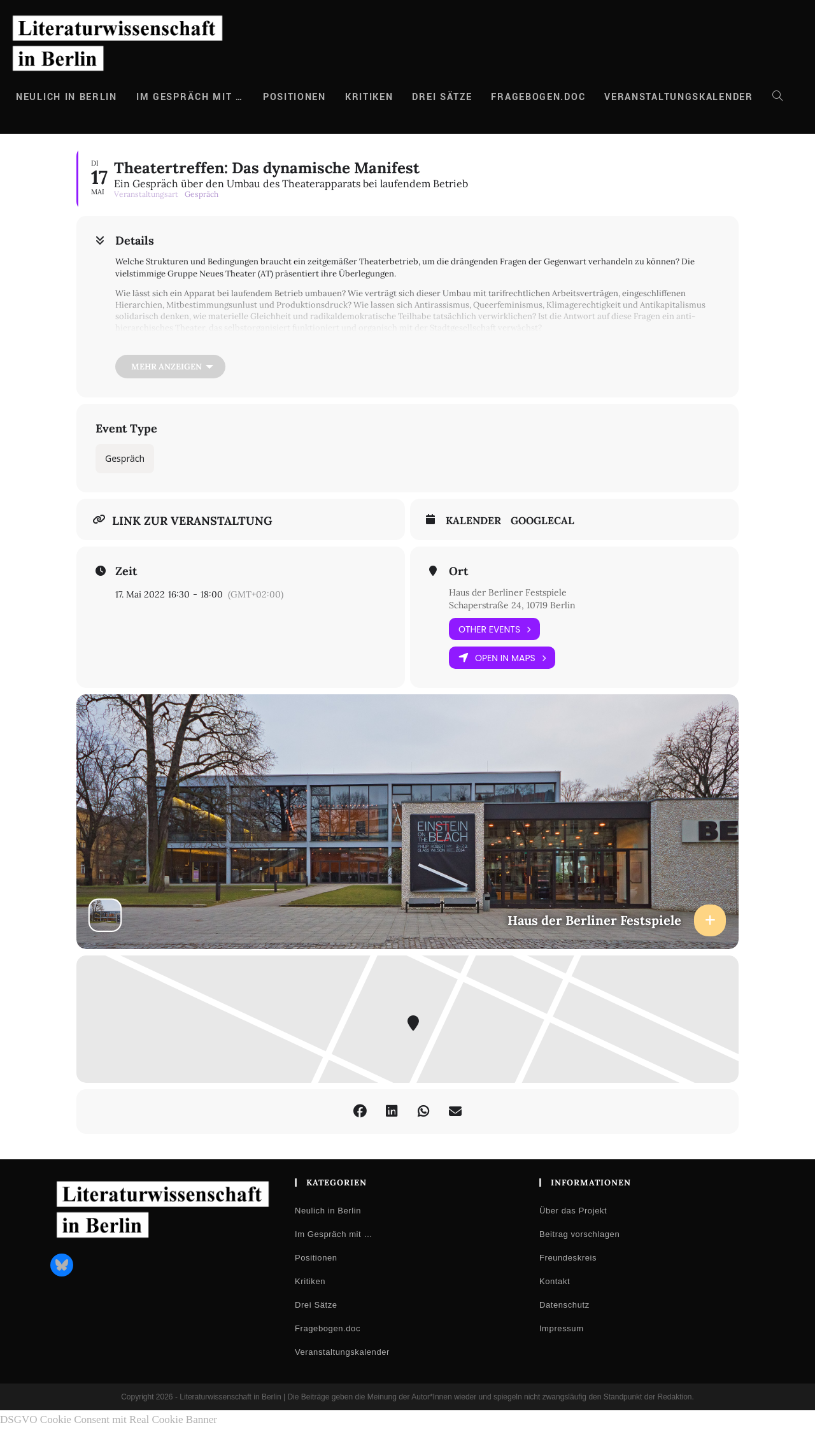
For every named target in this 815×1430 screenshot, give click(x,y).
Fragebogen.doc (327, 1328)
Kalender (473, 521)
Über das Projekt (573, 1210)
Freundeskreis (568, 1257)
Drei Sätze (316, 1305)
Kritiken (310, 1281)
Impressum (561, 1328)
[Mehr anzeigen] (170, 366)
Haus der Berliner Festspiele (508, 592)
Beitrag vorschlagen (579, 1234)
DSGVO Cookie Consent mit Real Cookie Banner (108, 1419)
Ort (458, 571)
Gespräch (125, 458)
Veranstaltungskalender (342, 1352)
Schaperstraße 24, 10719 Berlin (512, 605)
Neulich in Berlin (328, 1210)
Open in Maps (502, 658)
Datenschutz (564, 1305)
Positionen (316, 1257)
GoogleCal (542, 521)
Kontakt (554, 1281)
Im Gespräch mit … (333, 1234)
